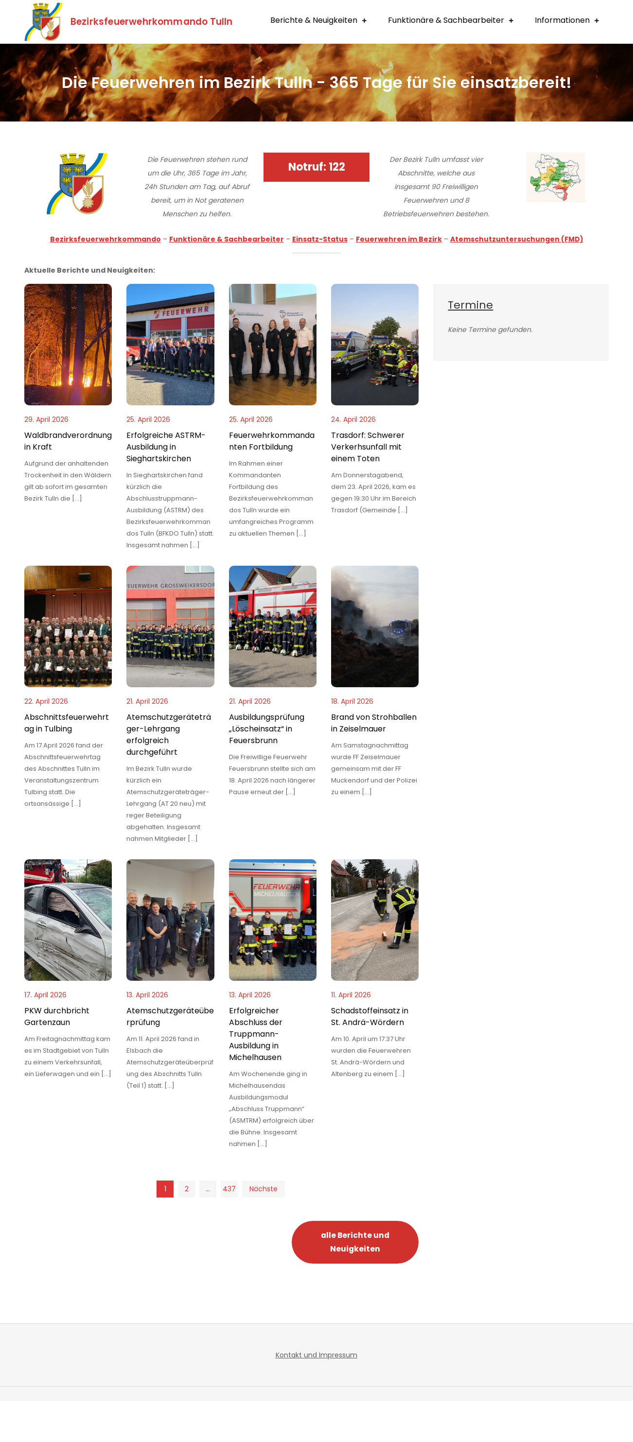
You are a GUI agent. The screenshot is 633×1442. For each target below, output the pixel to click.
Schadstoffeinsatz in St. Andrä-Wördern (369, 1057)
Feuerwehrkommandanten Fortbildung (272, 481)
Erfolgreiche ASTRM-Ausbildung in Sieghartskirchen (166, 487)
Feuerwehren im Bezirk (399, 280)
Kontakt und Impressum (316, 1396)
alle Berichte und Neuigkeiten (355, 1282)
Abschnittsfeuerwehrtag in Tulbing (66, 763)
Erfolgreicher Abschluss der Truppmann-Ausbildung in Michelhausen (255, 1075)
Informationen (562, 63)
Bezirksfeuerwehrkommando (105, 280)
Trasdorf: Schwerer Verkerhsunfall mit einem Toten (367, 487)
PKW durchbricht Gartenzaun (56, 1057)
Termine (470, 345)
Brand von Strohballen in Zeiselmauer (374, 763)
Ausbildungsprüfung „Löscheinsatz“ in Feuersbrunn (266, 769)
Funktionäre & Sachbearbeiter (446, 63)
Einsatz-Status (320, 280)
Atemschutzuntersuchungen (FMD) (516, 280)
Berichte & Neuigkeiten (313, 63)
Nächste (263, 1229)
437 (228, 1229)
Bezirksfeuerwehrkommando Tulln (182, 20)
